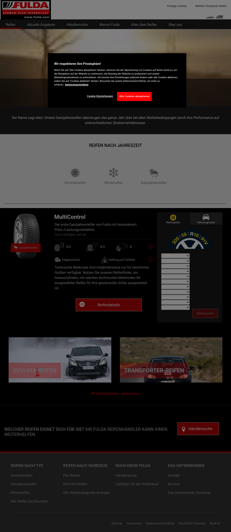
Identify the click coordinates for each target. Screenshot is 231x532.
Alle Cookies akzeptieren (134, 96)
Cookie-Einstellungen (100, 96)
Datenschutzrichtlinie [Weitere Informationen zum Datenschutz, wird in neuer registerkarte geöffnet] (76, 84)
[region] (117, 80)
